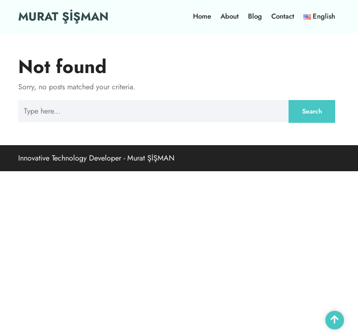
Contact (282, 16)
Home (202, 16)
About (229, 16)
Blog (255, 16)
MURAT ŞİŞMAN (63, 16)
